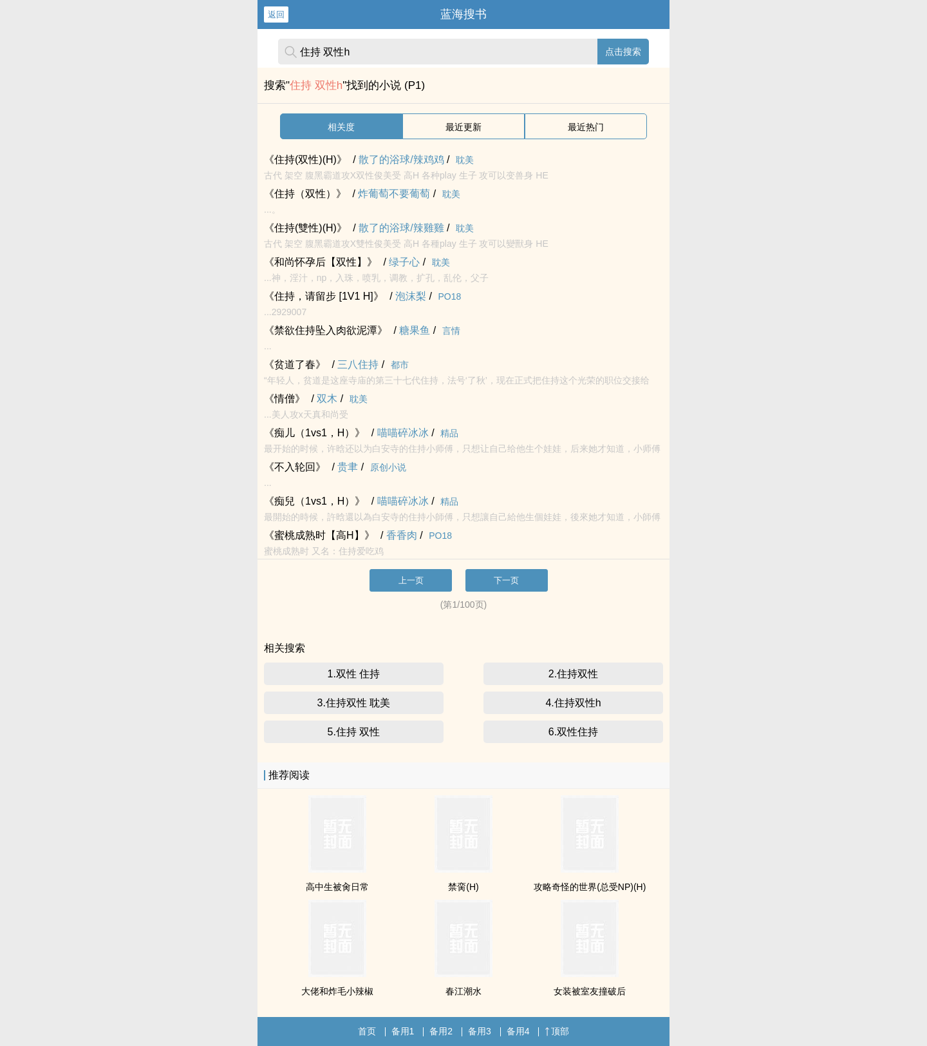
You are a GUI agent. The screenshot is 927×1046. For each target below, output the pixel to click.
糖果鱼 (414, 330)
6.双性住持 (573, 731)
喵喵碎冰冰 (403, 432)
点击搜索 (623, 51)
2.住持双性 (573, 673)
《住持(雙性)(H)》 (305, 227)
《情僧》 (284, 398)
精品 (449, 433)
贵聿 (347, 466)
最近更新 (463, 127)
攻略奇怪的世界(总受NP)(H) (590, 887)
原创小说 (388, 467)
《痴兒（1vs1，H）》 (314, 501)
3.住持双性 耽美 (354, 702)
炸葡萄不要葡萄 (394, 193)
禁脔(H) (463, 887)
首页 (367, 1031)
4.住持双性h (573, 702)
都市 (400, 365)
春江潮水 (463, 991)
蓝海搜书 (463, 14)
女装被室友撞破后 (590, 991)
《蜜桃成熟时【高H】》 (319, 535)
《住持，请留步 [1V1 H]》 (324, 296)
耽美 (465, 160)
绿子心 (404, 262)
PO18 (450, 296)
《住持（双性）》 (305, 193)
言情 (451, 330)
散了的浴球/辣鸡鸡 (401, 159)
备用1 (403, 1031)
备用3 (479, 1031)
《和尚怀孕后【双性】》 (320, 262)
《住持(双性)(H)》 (305, 159)
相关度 (341, 127)
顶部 (557, 1031)
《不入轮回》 (295, 466)
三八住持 (358, 364)
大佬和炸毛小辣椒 (337, 991)
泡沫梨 (410, 296)
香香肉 (401, 535)
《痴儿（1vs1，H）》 (314, 432)
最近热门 (586, 127)
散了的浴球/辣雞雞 (401, 227)
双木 (327, 398)
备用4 (518, 1031)
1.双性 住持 (354, 673)
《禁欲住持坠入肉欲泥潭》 (326, 330)
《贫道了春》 (295, 364)
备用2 (441, 1031)
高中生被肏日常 (337, 887)
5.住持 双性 (354, 731)
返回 (276, 14)
